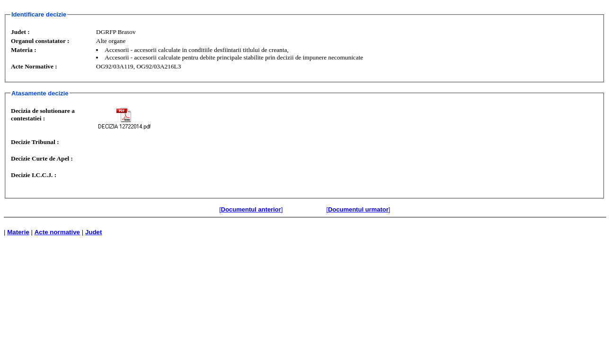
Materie (18, 232)
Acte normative (57, 232)
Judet (93, 232)
